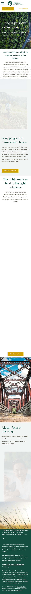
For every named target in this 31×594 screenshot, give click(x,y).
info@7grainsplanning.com (9, 534)
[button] (8, 8)
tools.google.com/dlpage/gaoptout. (14, 583)
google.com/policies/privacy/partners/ (12, 579)
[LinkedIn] (3, 538)
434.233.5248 (23, 9)
